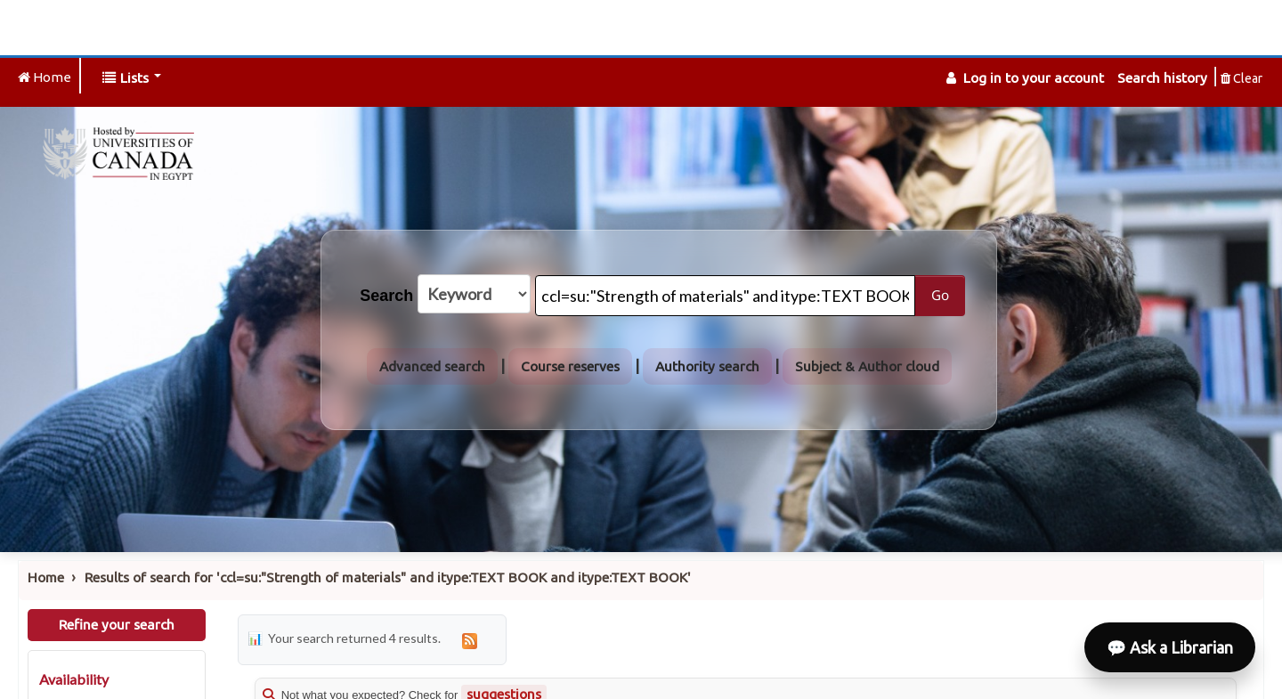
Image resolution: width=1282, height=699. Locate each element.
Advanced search (432, 366)
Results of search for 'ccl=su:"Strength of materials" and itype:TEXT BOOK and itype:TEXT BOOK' (388, 577)
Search (386, 296)
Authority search (707, 366)
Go (940, 295)
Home (46, 577)
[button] (131, 78)
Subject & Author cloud (867, 366)
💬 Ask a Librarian (1170, 647)
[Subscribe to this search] (470, 640)
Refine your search (116, 624)
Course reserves (570, 366)
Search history (1162, 77)
